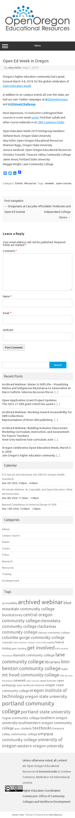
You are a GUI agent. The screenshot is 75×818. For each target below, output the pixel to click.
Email (7, 313)
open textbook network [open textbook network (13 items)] (31, 685)
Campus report (11, 535)
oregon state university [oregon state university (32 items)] (46, 696)
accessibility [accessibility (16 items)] (9, 603)
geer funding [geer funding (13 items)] (19, 648)
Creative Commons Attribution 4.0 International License (47, 777)
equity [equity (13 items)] (50, 642)
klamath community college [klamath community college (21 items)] (34, 655)
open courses (64, 183)
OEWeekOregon (56, 99)
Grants (6, 548)
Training (6, 574)
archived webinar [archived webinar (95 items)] (40, 602)
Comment (10, 251)
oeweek (49, 183)
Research (7, 561)
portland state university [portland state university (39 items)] (45, 711)
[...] (56, 392)
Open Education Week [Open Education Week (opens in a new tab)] (17, 86)
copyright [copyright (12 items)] (7, 642)
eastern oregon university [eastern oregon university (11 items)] (33, 642)
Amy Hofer (14, 67)
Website (8, 330)
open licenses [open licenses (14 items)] (48, 680)
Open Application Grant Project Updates (29, 400)
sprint (35, 117)
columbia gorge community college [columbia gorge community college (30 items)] (33, 637)
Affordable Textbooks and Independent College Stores (54, 212)
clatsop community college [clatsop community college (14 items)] (54, 632)
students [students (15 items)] (26, 728)
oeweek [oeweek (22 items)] (19, 680)
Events (19, 183)
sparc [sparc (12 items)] (17, 728)
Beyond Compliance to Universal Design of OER (29, 504)
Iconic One (18, 814)
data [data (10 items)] (15, 642)
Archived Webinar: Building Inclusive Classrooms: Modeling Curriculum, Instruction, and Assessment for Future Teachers (35, 431)
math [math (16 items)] (64, 669)
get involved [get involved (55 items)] (41, 647)
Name (7, 296)
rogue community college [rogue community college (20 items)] (21, 718)
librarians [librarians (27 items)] (52, 662)
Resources (30, 183)
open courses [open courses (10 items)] (32, 681)
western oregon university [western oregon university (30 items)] (40, 746)
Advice (6, 529)
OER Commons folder (51, 122)
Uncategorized (10, 580)
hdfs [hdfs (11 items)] (57, 648)
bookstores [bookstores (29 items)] (12, 615)
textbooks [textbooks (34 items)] (42, 728)
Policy (5, 554)
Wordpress (55, 814)
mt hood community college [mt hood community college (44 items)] (30, 674)
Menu (37, 46)
